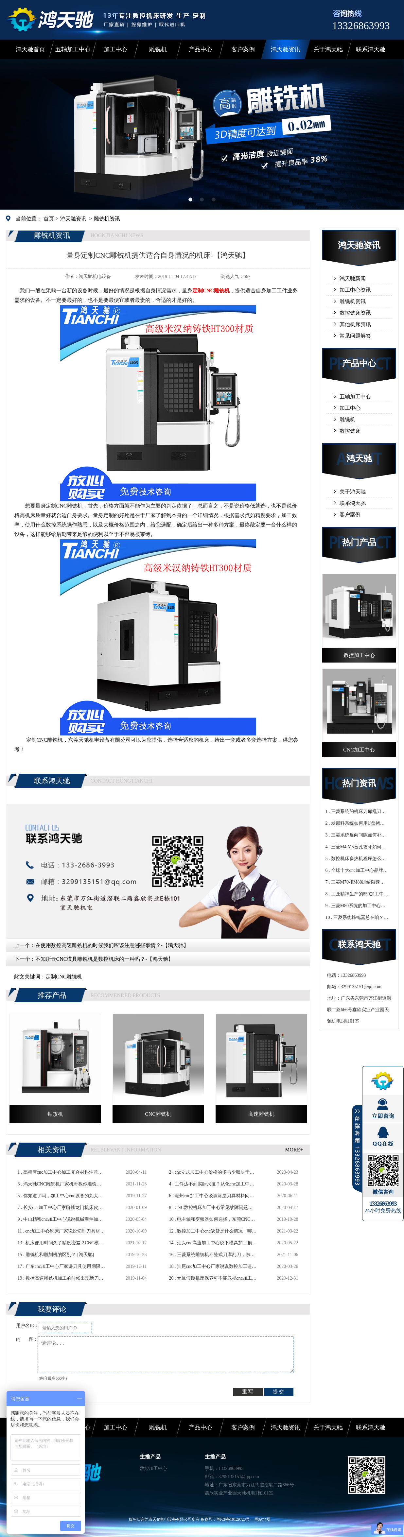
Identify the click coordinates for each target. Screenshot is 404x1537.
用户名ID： (27, 1325)
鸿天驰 (359, 458)
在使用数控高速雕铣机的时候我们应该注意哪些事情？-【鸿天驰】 (112, 945)
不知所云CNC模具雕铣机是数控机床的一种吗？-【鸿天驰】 (104, 959)
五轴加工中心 (73, 49)
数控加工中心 (153, 1468)
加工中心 (115, 49)
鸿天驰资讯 (285, 49)
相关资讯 (52, 1150)
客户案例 (243, 49)
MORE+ (294, 1149)
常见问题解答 (355, 335)
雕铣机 (158, 49)
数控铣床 (350, 431)
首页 (49, 218)
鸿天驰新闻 (353, 278)
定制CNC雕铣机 (63, 976)
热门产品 (359, 542)
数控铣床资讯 (355, 313)
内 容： (27, 1339)
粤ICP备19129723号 (233, 1519)
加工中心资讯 (355, 290)
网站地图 (262, 1519)
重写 (248, 1391)
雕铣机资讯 (107, 218)
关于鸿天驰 (328, 49)
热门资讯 (359, 783)
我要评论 (52, 1309)
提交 (279, 1391)
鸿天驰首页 (30, 49)
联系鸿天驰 (370, 49)
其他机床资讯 (355, 324)
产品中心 (200, 49)
